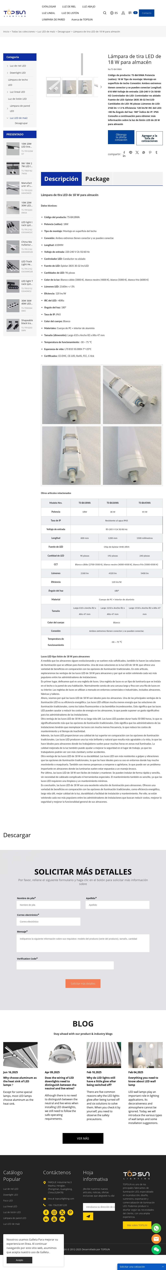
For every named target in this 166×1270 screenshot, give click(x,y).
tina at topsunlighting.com (61, 1197)
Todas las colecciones (23, 31)
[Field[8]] (117, 904)
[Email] (99, 1206)
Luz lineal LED (17, 91)
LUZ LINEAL (48, 13)
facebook (124, 151)
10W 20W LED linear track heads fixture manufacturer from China (27, 145)
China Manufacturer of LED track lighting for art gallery (27, 243)
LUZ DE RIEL (69, 6)
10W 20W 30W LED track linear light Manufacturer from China (27, 204)
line (130, 151)
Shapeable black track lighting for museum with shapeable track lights (27, 322)
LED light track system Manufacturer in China (27, 224)
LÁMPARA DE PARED (53, 19)
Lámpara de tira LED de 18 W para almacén (96, 31)
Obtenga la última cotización (121, 137)
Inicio (6, 31)
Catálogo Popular (13, 1174)
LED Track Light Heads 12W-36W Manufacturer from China (27, 263)
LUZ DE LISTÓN (70, 13)
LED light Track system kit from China (27, 282)
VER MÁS (83, 1137)
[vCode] (65, 964)
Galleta (33, 1239)
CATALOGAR (49, 6)
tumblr (156, 151)
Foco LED (8, 1199)
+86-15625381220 (57, 1203)
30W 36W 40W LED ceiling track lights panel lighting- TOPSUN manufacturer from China (27, 302)
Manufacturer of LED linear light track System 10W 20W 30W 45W (27, 184)
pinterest (150, 151)
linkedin (124, 154)
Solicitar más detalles (83, 982)
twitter (137, 151)
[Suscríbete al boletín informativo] (88, 1215)
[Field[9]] (48, 920)
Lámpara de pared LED (20, 108)
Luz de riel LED (18, 65)
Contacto (146, 13)
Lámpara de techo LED (18, 82)
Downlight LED (18, 72)
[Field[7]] (48, 904)
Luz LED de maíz (46, 31)
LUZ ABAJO (88, 6)
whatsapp (143, 151)
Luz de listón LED (17, 98)
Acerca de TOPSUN (82, 19)
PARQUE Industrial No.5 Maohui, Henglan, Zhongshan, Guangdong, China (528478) (60, 1186)
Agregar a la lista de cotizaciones (150, 137)
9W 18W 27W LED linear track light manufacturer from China (27, 165)
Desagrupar (64, 31)
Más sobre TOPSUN (137, 1224)
